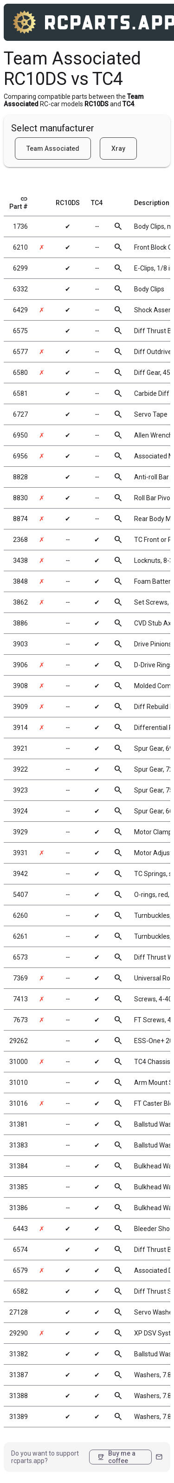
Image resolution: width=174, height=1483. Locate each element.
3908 (20, 686)
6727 (20, 414)
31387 (18, 1375)
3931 (20, 853)
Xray (118, 148)
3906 (20, 665)
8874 (20, 518)
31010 (18, 1082)
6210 (20, 247)
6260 (20, 915)
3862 (20, 602)
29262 (18, 1041)
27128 (18, 1312)
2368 (20, 539)
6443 (20, 1228)
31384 (18, 1166)
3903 (20, 644)
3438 (20, 560)
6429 (20, 310)
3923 (20, 790)
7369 (20, 978)
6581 (20, 393)
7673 (20, 1020)
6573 (20, 957)
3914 (20, 727)
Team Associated (52, 148)
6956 (20, 456)
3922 (20, 769)
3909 (20, 706)
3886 (20, 623)
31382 (18, 1354)
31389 (18, 1416)
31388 (18, 1395)
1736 (20, 226)
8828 (20, 477)
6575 (20, 331)
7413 (20, 999)
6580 (20, 372)
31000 (18, 1061)
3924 (20, 811)
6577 (20, 351)
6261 (20, 936)
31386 (18, 1208)
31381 (18, 1124)
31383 (18, 1145)
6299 (20, 268)
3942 (20, 873)
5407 (20, 894)
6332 (20, 289)
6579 (20, 1270)
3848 (20, 581)
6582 (20, 1291)
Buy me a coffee (116, 1457)
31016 (18, 1103)
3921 (20, 748)
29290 (18, 1333)
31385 (18, 1187)
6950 (20, 435)
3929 (20, 832)
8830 (20, 498)
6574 (20, 1249)
